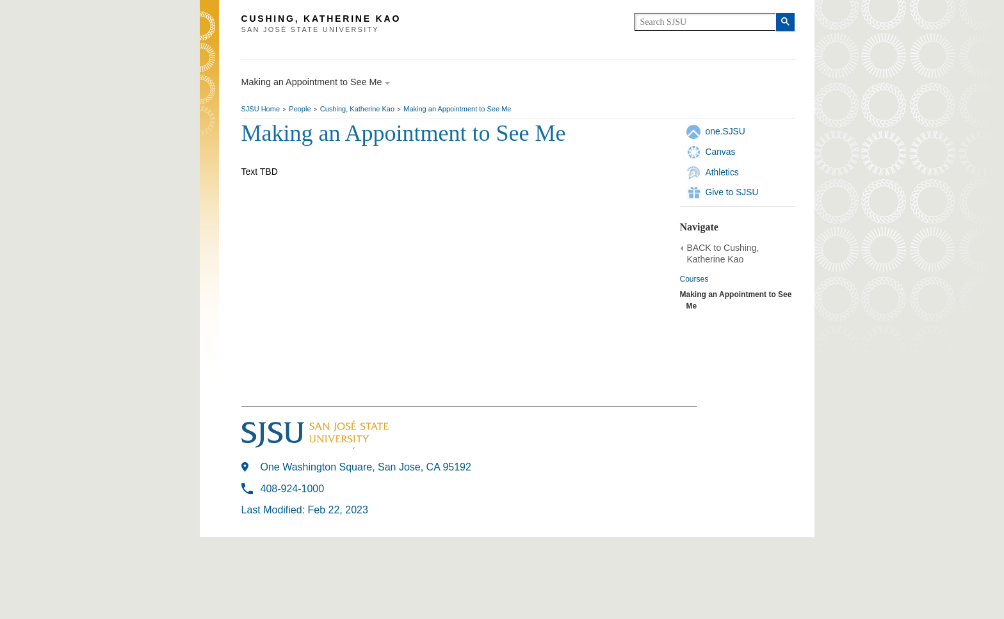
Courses (694, 279)
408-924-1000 (293, 488)
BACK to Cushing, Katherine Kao (723, 253)
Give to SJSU (732, 192)
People (300, 109)
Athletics (722, 172)
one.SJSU (725, 131)
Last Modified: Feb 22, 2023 (304, 509)
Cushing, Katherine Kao (357, 109)
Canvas (721, 152)
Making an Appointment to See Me (457, 109)
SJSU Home (260, 109)
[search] (705, 22)
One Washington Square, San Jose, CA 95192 (366, 467)
